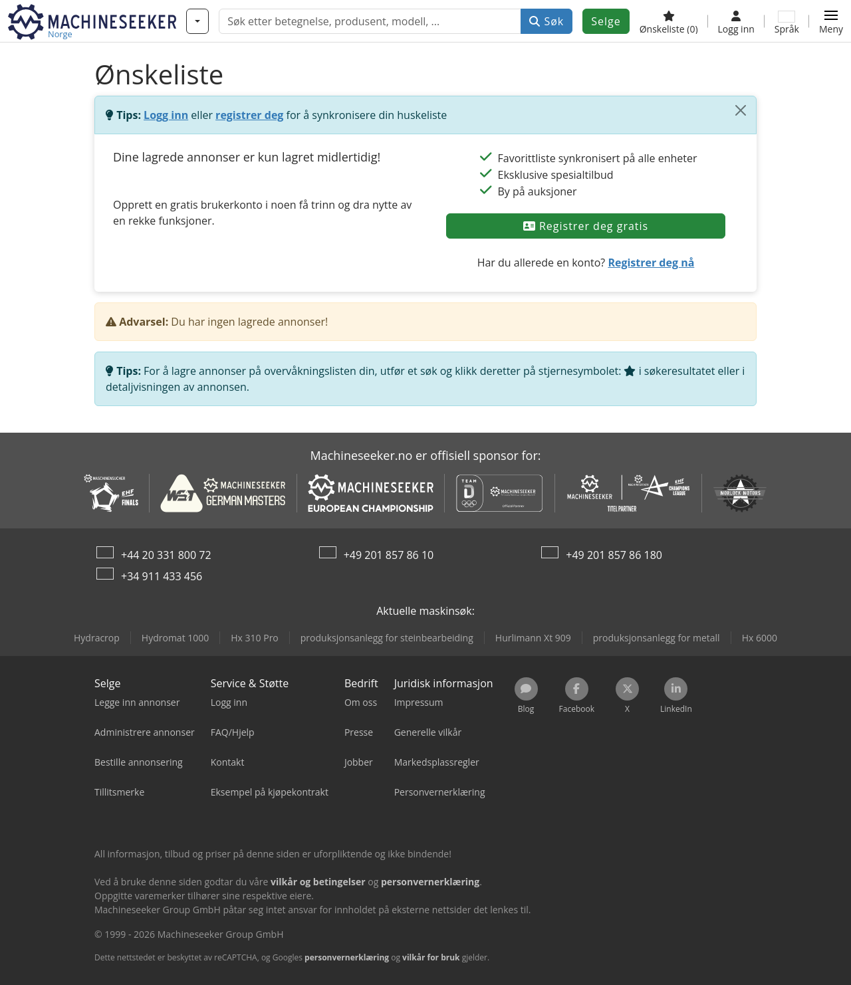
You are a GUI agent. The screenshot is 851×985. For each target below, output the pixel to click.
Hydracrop (97, 637)
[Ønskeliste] (669, 21)
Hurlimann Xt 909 (533, 637)
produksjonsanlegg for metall (656, 637)
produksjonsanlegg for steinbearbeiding (387, 637)
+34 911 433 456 (161, 576)
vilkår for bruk (430, 957)
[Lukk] (741, 110)
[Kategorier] (197, 21)
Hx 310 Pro (255, 637)
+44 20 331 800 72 (166, 555)
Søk (546, 21)
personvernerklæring (346, 957)
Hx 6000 (759, 637)
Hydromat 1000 (175, 637)
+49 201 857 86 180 (614, 555)
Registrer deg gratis (585, 226)
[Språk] (787, 21)
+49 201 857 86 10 (389, 555)
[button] (831, 21)
